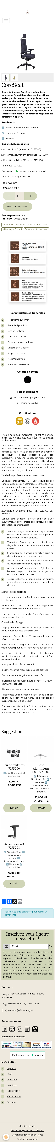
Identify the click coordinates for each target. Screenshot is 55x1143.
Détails (14, 808)
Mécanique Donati (12, 229)
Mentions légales (27, 1126)
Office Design (21, 218)
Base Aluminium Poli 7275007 (41, 768)
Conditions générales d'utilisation (27, 1130)
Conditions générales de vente (27, 1134)
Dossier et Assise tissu (36, 229)
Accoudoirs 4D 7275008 (14, 845)
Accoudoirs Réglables (14, 224)
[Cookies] (6, 1137)
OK (50, 946)
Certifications (14, 1096)
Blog (9, 1074)
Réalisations (13, 1091)
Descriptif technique (23, 397)
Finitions (23, 403)
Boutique (12, 1079)
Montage (12, 1085)
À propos (11, 1068)
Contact (11, 1102)
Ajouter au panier (17, 206)
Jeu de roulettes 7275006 (14, 766)
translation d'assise (37, 224)
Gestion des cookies (27, 1139)
